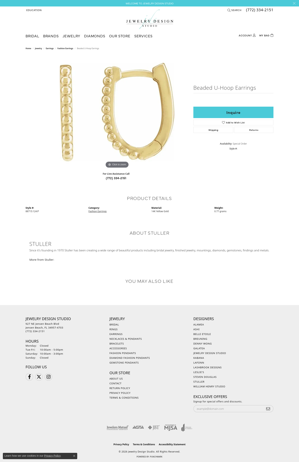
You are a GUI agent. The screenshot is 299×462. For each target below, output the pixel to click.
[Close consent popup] (74, 456)
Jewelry (71, 35)
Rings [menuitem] (113, 329)
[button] (34, 10)
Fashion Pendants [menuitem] (122, 353)
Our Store (119, 35)
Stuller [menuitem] (198, 381)
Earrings (50, 48)
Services (143, 35)
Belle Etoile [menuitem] (202, 334)
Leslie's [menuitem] (198, 372)
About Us (116, 378)
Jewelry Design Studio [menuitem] (209, 353)
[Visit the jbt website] (154, 427)
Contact (115, 383)
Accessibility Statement (172, 444)
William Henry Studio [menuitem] (209, 386)
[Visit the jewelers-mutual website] (118, 427)
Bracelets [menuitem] (116, 343)
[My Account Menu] (247, 35)
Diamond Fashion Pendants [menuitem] (129, 358)
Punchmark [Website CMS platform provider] (156, 456)
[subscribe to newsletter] (268, 408)
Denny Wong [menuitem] (202, 343)
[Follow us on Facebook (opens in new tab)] (29, 377)
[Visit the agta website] (138, 427)
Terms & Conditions (124, 397)
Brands (51, 35)
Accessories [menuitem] (118, 348)
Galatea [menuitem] (199, 348)
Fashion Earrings (65, 48)
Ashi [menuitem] (196, 329)
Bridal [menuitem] (114, 324)
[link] (259, 10)
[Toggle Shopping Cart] (266, 35)
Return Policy (119, 388)
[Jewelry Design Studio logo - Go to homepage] (149, 19)
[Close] (294, 3)
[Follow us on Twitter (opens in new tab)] (39, 377)
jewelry (38, 48)
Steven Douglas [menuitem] (205, 377)
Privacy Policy (120, 393)
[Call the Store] (35, 331)
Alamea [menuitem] (198, 324)
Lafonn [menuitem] (198, 362)
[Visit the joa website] (186, 427)
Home (28, 48)
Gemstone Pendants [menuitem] (124, 362)
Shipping (213, 129)
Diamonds (94, 35)
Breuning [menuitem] (200, 339)
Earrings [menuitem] (116, 334)
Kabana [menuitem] (198, 358)
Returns (253, 129)
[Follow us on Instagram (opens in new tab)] (48, 377)
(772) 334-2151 (116, 178)
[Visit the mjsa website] (171, 427)
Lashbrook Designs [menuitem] (207, 367)
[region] (117, 112)
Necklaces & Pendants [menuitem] (125, 339)
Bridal (32, 35)
